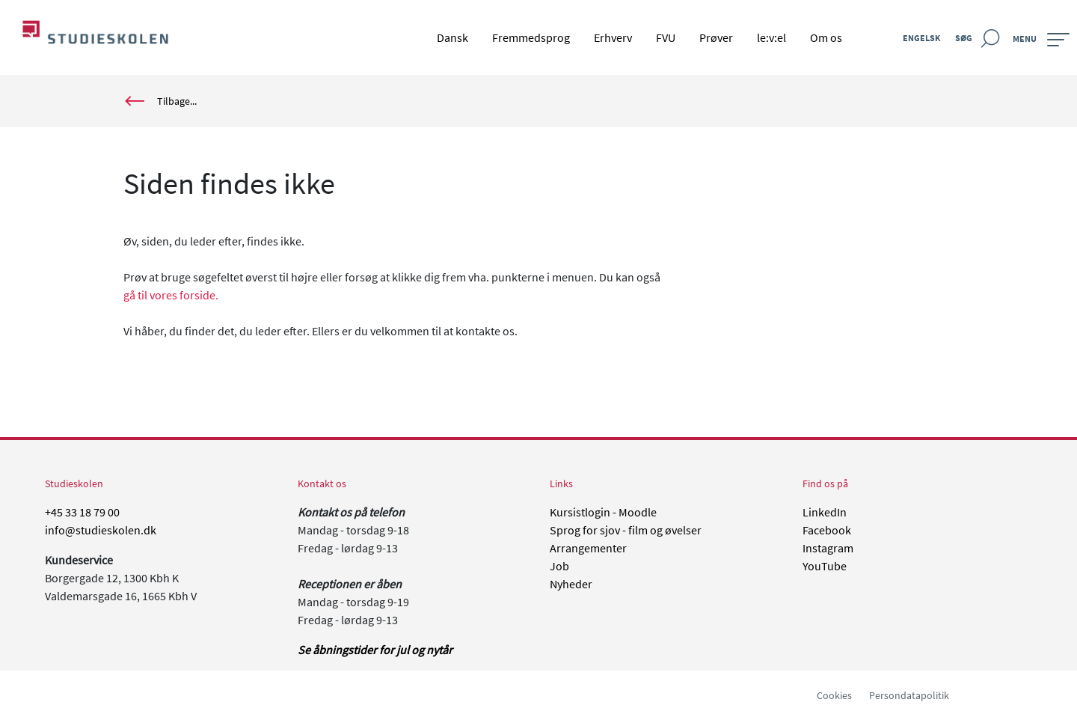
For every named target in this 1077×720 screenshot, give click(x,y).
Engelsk (921, 37)
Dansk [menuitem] (452, 37)
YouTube (825, 565)
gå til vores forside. (170, 294)
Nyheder (571, 583)
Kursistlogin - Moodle (603, 511)
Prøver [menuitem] (716, 37)
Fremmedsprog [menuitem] (531, 37)
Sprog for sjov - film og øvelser (626, 529)
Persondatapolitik (909, 695)
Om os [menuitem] (826, 37)
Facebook (827, 529)
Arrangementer (588, 547)
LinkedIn (825, 511)
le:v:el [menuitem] (771, 37)
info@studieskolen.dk (100, 529)
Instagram (828, 547)
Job (559, 565)
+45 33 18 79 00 (82, 511)
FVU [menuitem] (665, 37)
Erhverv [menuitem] (613, 37)
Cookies (834, 695)
